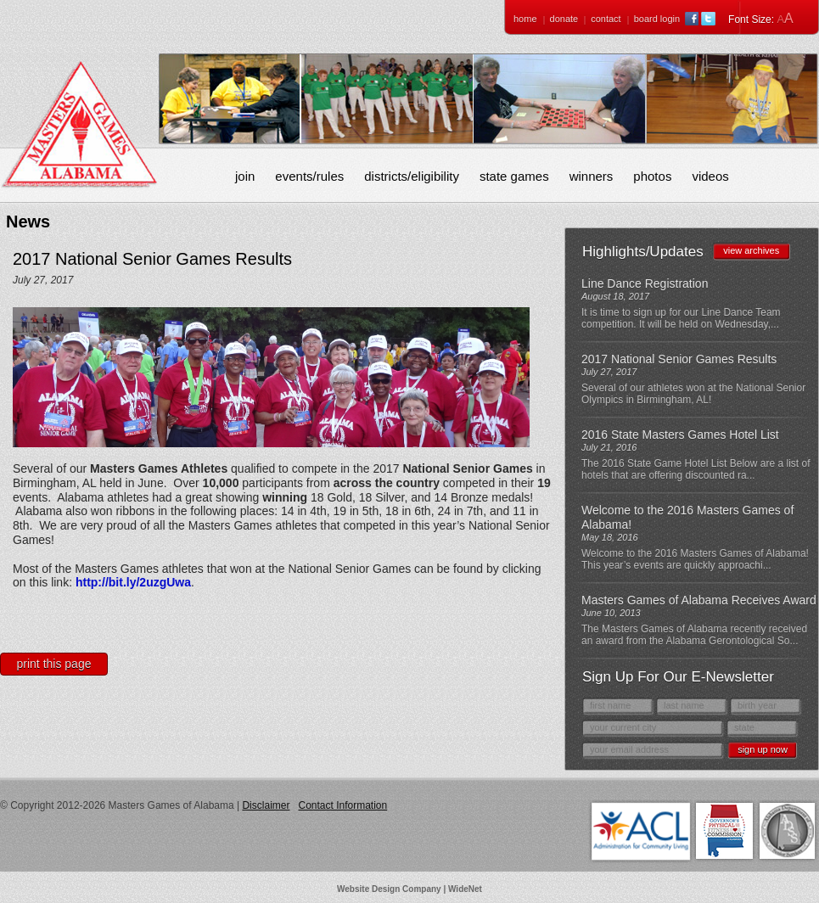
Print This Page (54, 663)
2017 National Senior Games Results (679, 359)
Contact (605, 19)
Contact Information (342, 805)
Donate (564, 19)
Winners (591, 176)
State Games (514, 176)
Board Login (657, 19)
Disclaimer (265, 805)
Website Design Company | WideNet (409, 889)
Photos (652, 176)
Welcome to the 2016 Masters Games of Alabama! (687, 517)
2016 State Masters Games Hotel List (680, 434)
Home (525, 19)
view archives (751, 250)
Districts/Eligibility (411, 176)
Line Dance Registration (644, 283)
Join (245, 176)
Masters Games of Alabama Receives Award (698, 600)
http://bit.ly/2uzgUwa (133, 582)
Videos (710, 176)
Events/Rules (309, 176)
